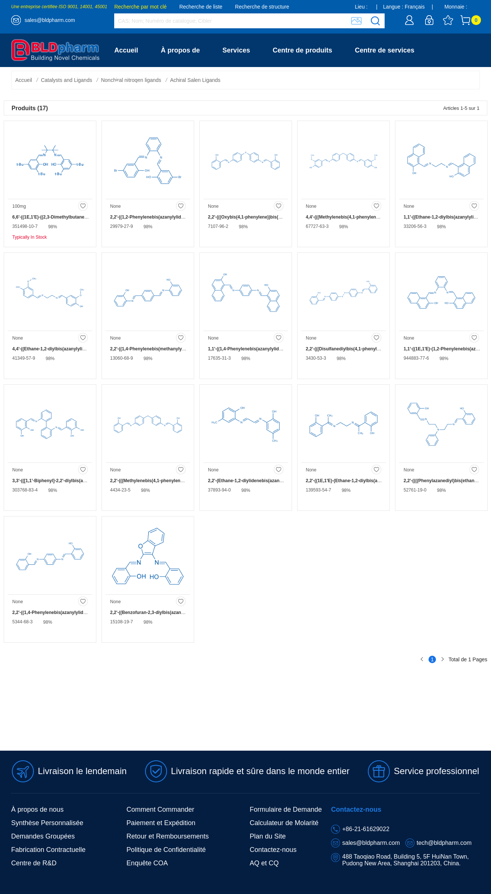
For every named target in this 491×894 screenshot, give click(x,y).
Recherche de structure (262, 7)
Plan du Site (268, 836)
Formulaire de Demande (286, 809)
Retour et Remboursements (167, 836)
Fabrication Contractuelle (48, 849)
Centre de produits (302, 50)
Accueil (126, 50)
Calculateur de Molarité (284, 823)
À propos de (180, 50)
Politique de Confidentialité (166, 849)
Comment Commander (160, 809)
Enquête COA (147, 863)
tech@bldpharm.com (444, 843)
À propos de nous (37, 809)
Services (236, 50)
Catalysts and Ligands (66, 80)
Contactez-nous (139, 84)
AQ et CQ (264, 863)
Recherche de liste (200, 7)
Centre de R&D (34, 863)
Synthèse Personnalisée (47, 823)
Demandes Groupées (43, 836)
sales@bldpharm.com (50, 20)
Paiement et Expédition (160, 823)
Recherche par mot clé (140, 7)
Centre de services (384, 50)
